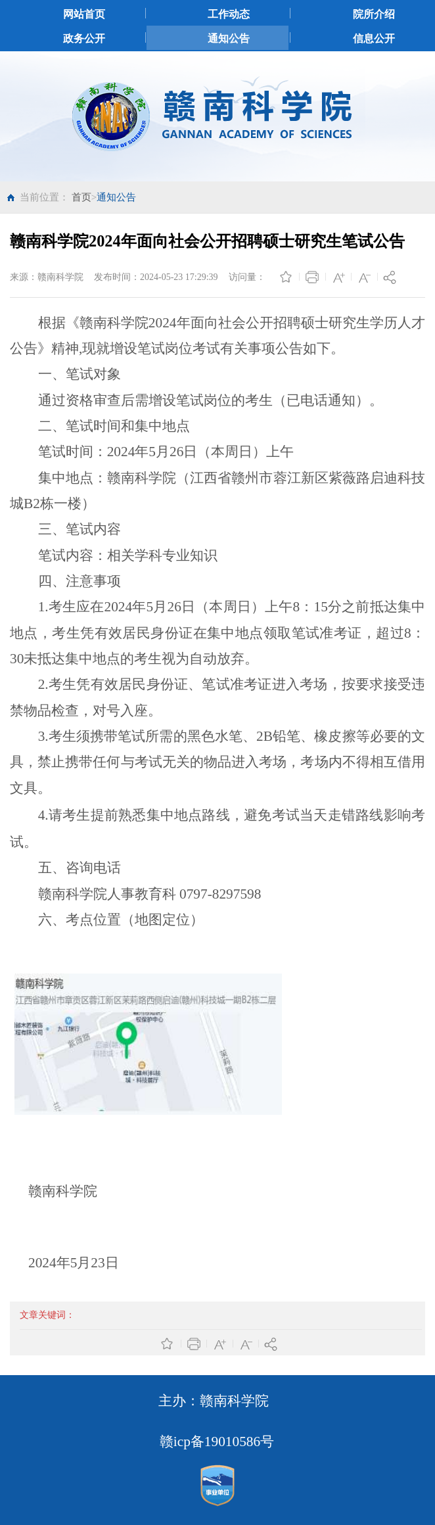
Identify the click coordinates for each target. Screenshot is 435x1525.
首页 (81, 197)
